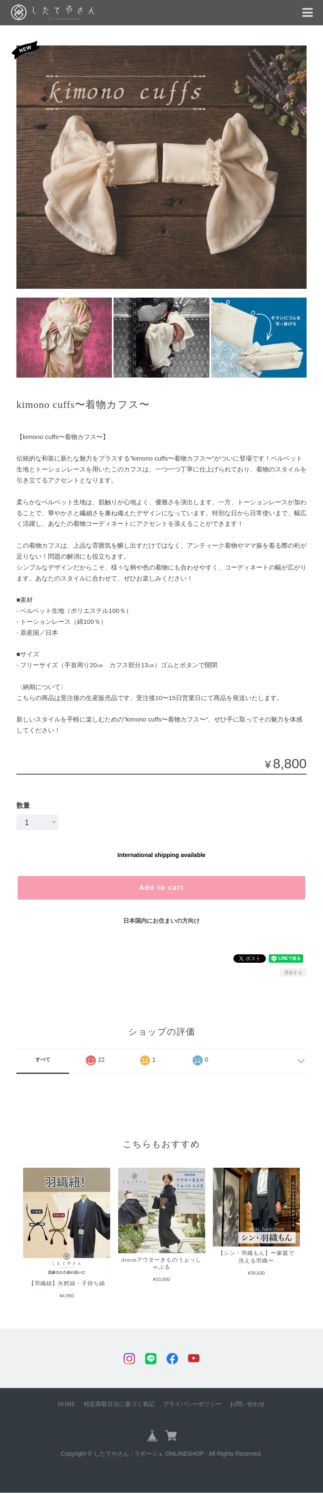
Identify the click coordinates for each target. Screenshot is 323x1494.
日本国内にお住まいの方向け (161, 920)
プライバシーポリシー (192, 1405)
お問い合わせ (247, 1405)
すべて (42, 1060)
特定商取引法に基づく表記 (119, 1405)
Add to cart (161, 887)
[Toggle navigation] (307, 13)
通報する (293, 972)
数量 (23, 805)
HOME (66, 1405)
